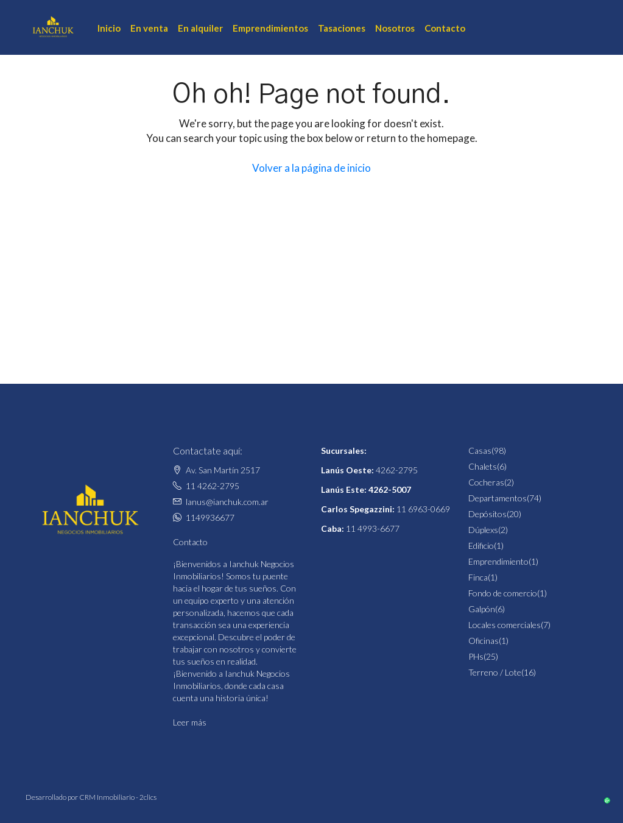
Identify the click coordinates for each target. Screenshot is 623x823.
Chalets (482, 466)
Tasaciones (341, 28)
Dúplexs (483, 530)
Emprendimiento (498, 561)
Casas (479, 450)
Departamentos (497, 498)
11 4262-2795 (212, 486)
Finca (478, 577)
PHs (476, 656)
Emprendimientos (270, 28)
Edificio (481, 545)
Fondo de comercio (502, 593)
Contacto (444, 28)
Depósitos (487, 514)
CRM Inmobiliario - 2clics (118, 797)
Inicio (109, 28)
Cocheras (486, 482)
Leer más (189, 722)
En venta (149, 28)
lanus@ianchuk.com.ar (227, 501)
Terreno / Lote (494, 672)
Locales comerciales (504, 625)
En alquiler (200, 28)
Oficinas (483, 640)
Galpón (481, 609)
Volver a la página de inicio (311, 167)
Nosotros (395, 28)
